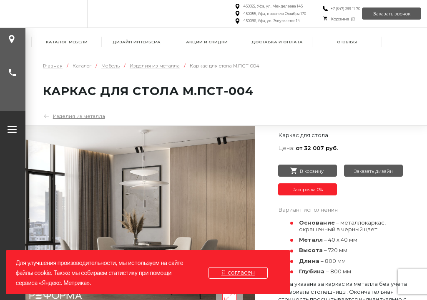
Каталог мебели (67, 42)
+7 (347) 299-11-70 (335, 9)
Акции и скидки (207, 42)
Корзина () (332, 19)
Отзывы (347, 42)
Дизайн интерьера (137, 42)
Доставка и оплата (277, 42)
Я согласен (241, 272)
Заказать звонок (388, 13)
